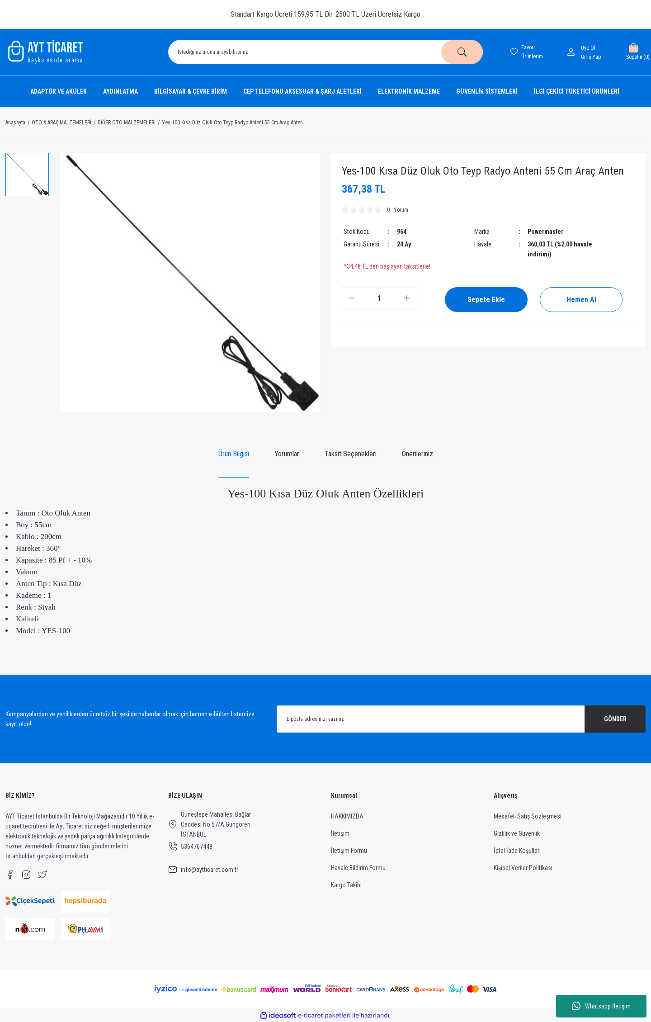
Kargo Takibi (346, 885)
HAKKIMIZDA (347, 816)
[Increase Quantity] (407, 298)
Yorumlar (286, 453)
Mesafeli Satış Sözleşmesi (527, 816)
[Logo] (44, 52)
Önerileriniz (417, 453)
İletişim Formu (349, 850)
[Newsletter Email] (461, 719)
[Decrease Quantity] (351, 298)
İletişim (340, 833)
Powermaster (545, 231)
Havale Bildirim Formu (358, 867)
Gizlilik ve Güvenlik (517, 833)
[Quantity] (379, 298)
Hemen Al (581, 299)
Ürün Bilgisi (233, 453)
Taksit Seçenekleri (351, 453)
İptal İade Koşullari (517, 850)
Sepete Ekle (486, 299)
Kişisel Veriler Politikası (523, 867)
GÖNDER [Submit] (615, 719)
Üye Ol (588, 48)
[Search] (325, 52)
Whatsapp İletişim (601, 1006)
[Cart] (633, 52)
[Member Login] (573, 52)
